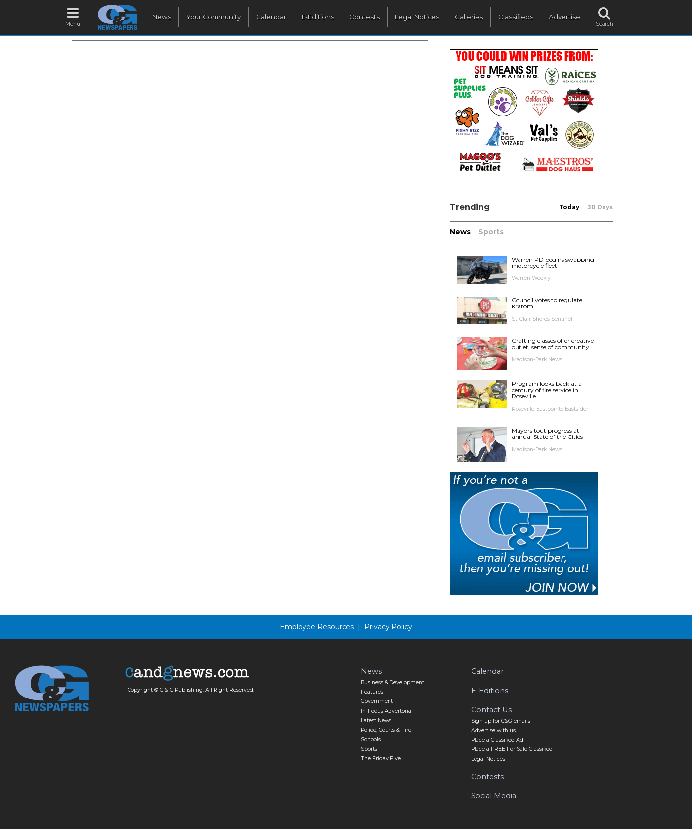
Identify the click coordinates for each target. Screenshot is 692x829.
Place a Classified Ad (497, 740)
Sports (491, 231)
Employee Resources (317, 626)
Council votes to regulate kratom (547, 303)
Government (377, 701)
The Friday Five (381, 758)
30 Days (600, 207)
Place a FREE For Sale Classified (512, 749)
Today (569, 207)
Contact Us (491, 709)
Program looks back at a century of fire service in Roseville (547, 390)
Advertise (564, 17)
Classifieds (515, 17)
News (161, 17)
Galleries (469, 17)
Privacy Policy (388, 626)
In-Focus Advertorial (387, 711)
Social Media (493, 795)
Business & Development (392, 682)
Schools (371, 739)
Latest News (376, 720)
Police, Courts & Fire (386, 730)
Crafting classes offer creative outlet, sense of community (553, 343)
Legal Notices (417, 17)
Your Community (213, 17)
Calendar (271, 17)
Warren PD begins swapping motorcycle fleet (553, 262)
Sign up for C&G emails (500, 721)
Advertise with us (493, 730)
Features (372, 692)
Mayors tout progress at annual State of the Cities (547, 433)
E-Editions (318, 17)
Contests (364, 17)
